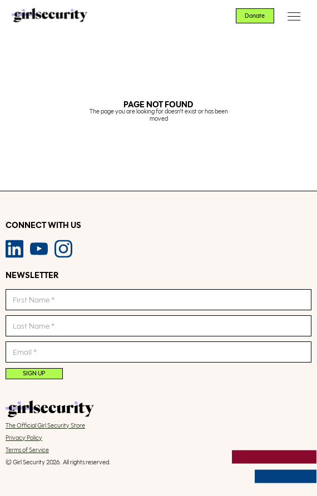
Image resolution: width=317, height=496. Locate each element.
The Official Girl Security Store (45, 426)
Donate (255, 15)
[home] (46, 16)
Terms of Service (27, 450)
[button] (294, 16)
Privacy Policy (24, 438)
